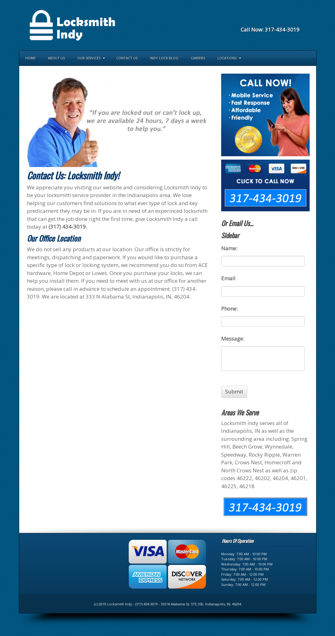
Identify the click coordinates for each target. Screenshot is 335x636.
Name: (229, 248)
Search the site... (308, 58)
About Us (56, 58)
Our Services (91, 58)
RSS (294, 21)
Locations (229, 58)
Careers (198, 58)
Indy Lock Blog (164, 58)
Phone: (229, 308)
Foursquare (278, 21)
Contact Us (127, 58)
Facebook (269, 21)
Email (261, 21)
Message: (232, 338)
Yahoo (286, 21)
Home (30, 58)
